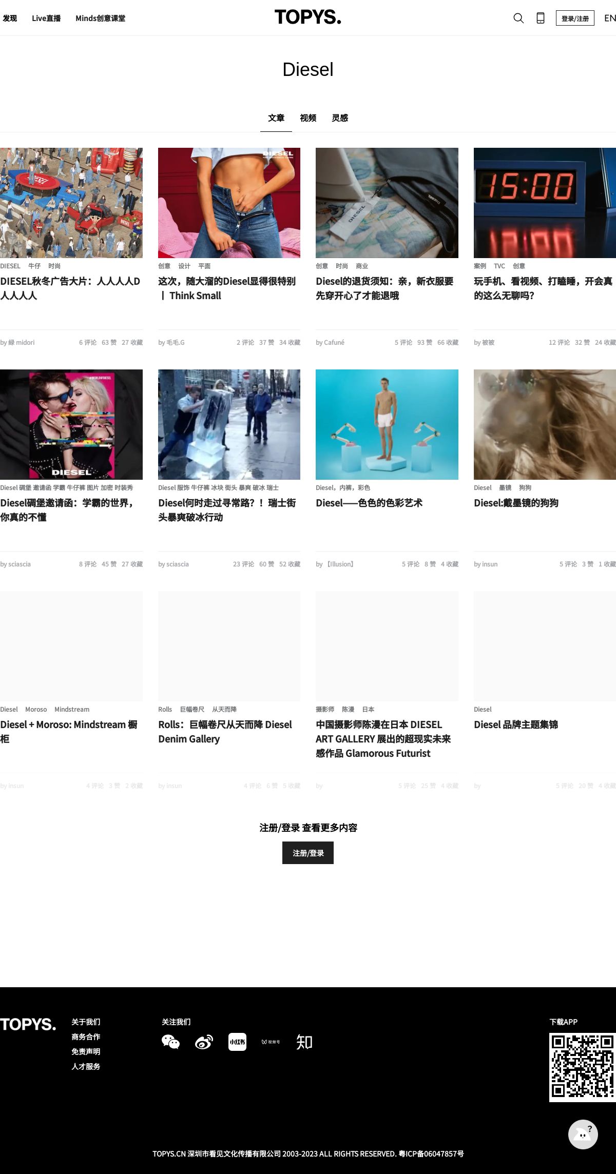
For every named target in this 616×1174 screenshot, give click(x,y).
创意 (164, 265)
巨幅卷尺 (192, 709)
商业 (362, 265)
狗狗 (525, 487)
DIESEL (10, 265)
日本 (368, 709)
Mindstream (71, 709)
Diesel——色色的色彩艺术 (369, 502)
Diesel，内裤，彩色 (343, 487)
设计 (184, 265)
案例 (480, 265)
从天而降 (224, 709)
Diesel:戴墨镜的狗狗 (516, 502)
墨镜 (505, 487)
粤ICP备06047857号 (431, 1153)
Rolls (165, 709)
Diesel (482, 487)
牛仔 (34, 265)
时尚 (54, 265)
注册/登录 (308, 853)
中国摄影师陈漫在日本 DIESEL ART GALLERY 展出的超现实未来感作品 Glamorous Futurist (383, 738)
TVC (499, 265)
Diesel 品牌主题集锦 (516, 724)
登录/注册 (575, 18)
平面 (204, 265)
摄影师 (325, 709)
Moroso (36, 709)
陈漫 (348, 709)
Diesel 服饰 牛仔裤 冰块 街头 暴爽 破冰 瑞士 (218, 487)
